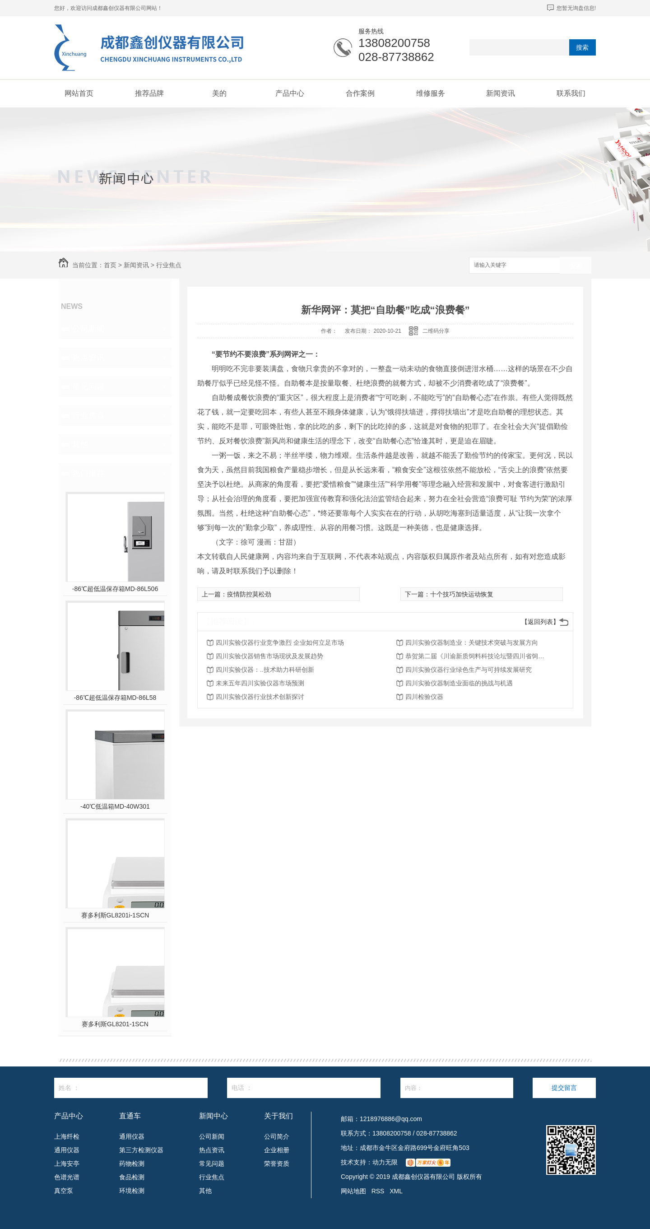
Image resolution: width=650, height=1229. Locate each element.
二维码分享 (436, 331)
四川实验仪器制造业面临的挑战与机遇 (459, 683)
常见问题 (88, 386)
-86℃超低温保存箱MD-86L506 (115, 588)
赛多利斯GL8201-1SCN (115, 1024)
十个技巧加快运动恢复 (461, 594)
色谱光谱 (66, 1177)
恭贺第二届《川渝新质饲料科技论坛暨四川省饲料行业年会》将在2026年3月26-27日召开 (477, 656)
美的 (219, 93)
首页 (110, 265)
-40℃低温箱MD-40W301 (115, 806)
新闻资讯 (500, 93)
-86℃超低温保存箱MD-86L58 (115, 697)
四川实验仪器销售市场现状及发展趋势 (269, 656)
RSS (378, 1191)
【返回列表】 (540, 621)
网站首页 (79, 93)
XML (396, 1191)
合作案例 (360, 93)
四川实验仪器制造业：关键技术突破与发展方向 (471, 642)
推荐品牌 (149, 93)
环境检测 (131, 1190)
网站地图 (353, 1191)
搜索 (582, 47)
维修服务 (430, 93)
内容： (456, 1088)
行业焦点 (168, 265)
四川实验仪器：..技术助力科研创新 (265, 669)
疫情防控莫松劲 (249, 594)
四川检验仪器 (424, 696)
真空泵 (63, 1190)
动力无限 (385, 1162)
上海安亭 (66, 1163)
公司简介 (276, 1136)
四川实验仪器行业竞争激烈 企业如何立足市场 (280, 642)
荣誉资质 (276, 1163)
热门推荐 (88, 473)
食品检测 (131, 1177)
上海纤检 (66, 1136)
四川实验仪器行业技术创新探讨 (260, 696)
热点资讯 (88, 357)
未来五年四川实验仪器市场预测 (260, 683)
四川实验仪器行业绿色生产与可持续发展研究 (468, 669)
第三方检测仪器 (141, 1150)
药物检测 (131, 1163)
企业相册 (276, 1150)
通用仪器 (66, 1150)
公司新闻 (88, 328)
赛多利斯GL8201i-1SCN (115, 915)
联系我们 (571, 93)
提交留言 (564, 1087)
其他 (80, 444)
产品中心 (289, 93)
